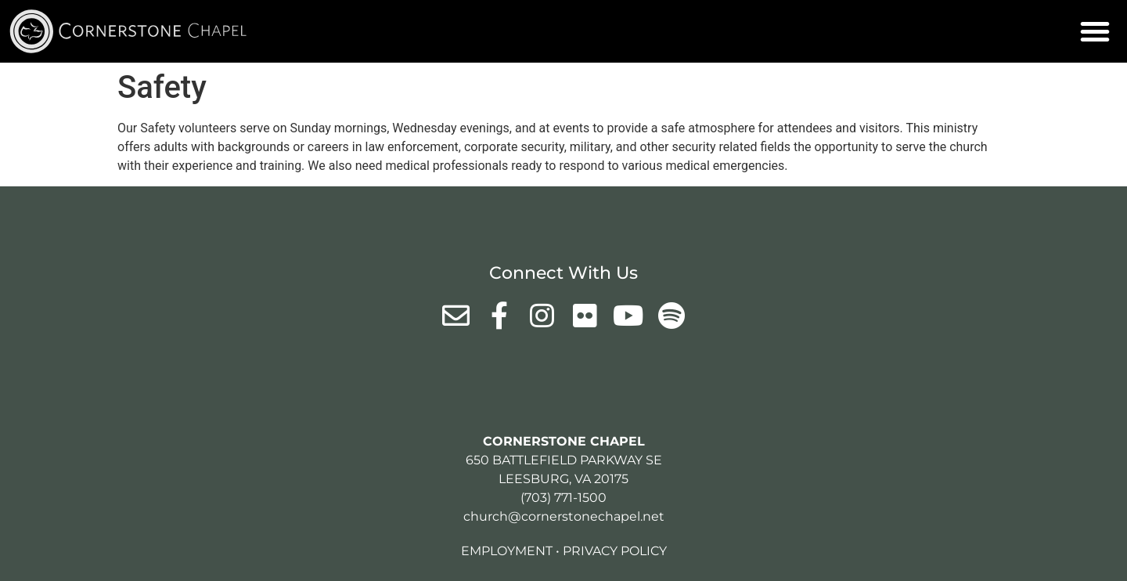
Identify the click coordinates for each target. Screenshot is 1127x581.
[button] (1094, 31)
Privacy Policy (615, 550)
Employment (507, 550)
